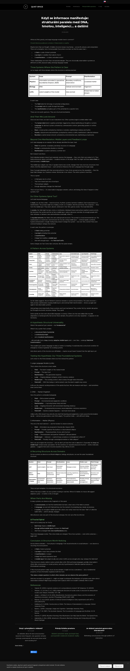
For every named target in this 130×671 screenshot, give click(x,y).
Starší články (19, 645)
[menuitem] (99, 7)
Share (33, 652)
